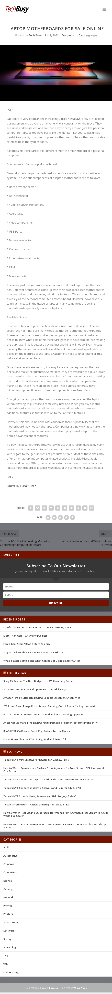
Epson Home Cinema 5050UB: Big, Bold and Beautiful (34, 739)
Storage (8, 939)
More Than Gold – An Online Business (25, 635)
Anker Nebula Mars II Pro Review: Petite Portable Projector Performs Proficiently (50, 722)
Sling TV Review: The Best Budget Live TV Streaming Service (38, 681)
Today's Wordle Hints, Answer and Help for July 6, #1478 (36, 804)
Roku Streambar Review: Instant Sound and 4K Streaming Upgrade (43, 714)
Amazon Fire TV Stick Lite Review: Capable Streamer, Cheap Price (41, 697)
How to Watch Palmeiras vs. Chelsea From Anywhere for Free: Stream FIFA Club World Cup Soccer (53, 770)
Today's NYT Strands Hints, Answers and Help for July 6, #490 (39, 796)
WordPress (80, 987)
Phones (7, 905)
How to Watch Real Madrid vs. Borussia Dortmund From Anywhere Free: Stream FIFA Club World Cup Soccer (55, 814)
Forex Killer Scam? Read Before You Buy (26, 644)
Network (8, 897)
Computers (69, 35)
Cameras (8, 864)
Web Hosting (10, 972)
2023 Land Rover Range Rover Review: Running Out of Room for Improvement (49, 706)
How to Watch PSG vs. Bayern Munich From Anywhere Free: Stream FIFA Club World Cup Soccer (54, 826)
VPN (5, 964)
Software (8, 930)
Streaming (9, 947)
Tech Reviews (16, 673)
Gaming (8, 889)
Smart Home (10, 922)
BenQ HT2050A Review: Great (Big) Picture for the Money (36, 731)
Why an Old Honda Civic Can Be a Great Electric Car (33, 652)
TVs (5, 955)
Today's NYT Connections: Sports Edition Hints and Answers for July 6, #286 (48, 779)
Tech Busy (35, 35)
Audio (6, 847)
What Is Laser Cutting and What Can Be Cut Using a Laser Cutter (41, 660)
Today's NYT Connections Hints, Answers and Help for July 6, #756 (42, 788)
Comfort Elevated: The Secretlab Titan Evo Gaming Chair (37, 627)
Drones (7, 880)
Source (11, 486)
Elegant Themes (49, 987)
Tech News (14, 751)
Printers (8, 914)
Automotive (10, 855)
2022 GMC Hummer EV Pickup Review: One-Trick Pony (34, 689)
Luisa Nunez (28, 486)
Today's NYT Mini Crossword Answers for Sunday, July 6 (36, 759)
